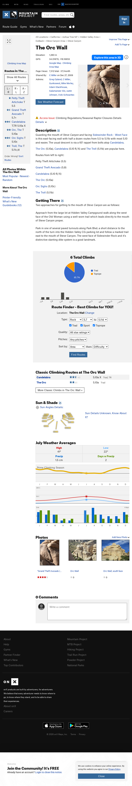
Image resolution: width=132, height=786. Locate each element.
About (7, 639)
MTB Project (74, 644)
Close (101, 776)
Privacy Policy (114, 769)
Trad (73, 325)
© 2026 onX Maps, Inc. (57, 732)
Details (41, 121)
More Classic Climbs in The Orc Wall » (60, 390)
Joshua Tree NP (70, 37)
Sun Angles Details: (58, 419)
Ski (51, 4)
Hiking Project (75, 649)
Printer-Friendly (12, 197)
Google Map (55, 63)
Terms (73, 732)
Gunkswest (54, 83)
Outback (40, 40)
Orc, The (17, 129)
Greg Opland (55, 79)
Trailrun (39, 4)
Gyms (23, 26)
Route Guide (10, 26)
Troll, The (17, 145)
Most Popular (10, 176)
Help (6, 644)
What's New (37, 26)
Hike (26, 4)
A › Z (24, 90)
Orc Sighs (17, 137)
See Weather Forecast (50, 101)
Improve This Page (119, 39)
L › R (8, 90)
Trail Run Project (76, 654)
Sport (85, 325)
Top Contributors (13, 664)
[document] (101, 771)
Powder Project (76, 659)
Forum (62, 26)
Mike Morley (67, 83)
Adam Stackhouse (58, 87)
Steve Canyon (74, 40)
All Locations (42, 37)
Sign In (124, 20)
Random (7, 179)
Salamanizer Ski (57, 90)
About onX (10, 704)
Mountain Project (77, 639)
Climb (6, 4)
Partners (51, 26)
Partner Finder (12, 654)
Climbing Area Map (16, 63)
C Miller (53, 75)
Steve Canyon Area (55, 40)
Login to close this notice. (48, 772)
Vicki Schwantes (66, 94)
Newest (24, 176)
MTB (16, 4)
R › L (16, 90)
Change (89, 312)
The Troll (91, 148)
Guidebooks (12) (12, 205)
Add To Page (122, 44)
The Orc (40, 148)
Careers (8, 709)
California (55, 37)
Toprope (99, 325)
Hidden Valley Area (89, 37)
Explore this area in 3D (107, 57)
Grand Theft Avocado (48, 167)
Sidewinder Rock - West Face (110, 134)
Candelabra (18, 121)
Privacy (82, 732)
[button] (81, 86)
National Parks (75, 664)
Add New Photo (120, 537)
